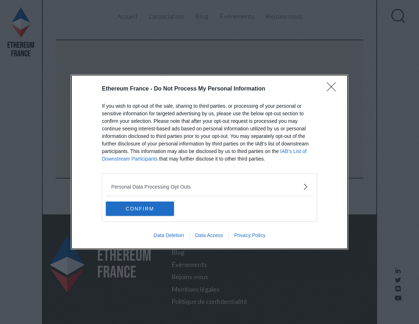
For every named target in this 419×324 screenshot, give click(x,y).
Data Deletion (169, 235)
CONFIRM (140, 208)
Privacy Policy (249, 235)
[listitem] (209, 186)
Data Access (209, 235)
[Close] (333, 89)
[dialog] (209, 162)
